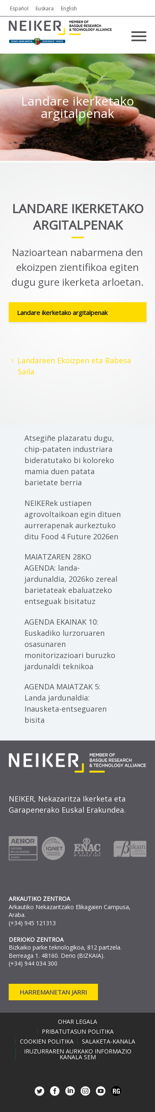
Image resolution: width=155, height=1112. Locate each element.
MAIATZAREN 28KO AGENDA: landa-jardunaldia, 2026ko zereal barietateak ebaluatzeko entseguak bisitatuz (70, 579)
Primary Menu (138, 36)
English (69, 8)
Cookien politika (47, 1041)
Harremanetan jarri (53, 992)
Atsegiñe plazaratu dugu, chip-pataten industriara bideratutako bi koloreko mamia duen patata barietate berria (69, 460)
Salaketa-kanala (108, 1041)
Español (19, 8)
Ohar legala (77, 1022)
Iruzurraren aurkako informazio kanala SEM (77, 1054)
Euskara (45, 8)
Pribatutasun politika (78, 1031)
